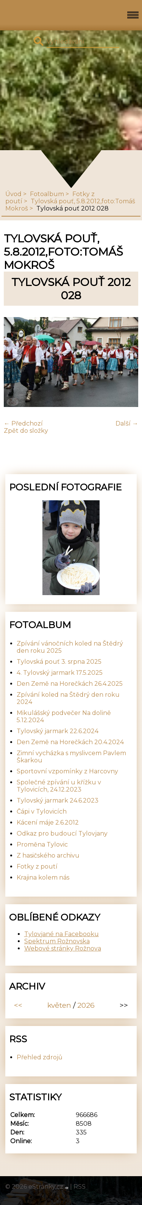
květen (59, 1005)
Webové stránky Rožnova (62, 948)
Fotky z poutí (37, 866)
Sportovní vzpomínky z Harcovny (67, 771)
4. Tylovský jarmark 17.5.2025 (60, 672)
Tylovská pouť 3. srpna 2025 (59, 661)
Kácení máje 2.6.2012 (48, 822)
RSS (79, 1186)
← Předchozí (23, 423)
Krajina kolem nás (43, 877)
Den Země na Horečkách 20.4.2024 (70, 742)
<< (18, 1005)
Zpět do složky (26, 430)
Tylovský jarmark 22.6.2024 (57, 731)
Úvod (13, 194)
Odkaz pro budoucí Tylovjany (62, 833)
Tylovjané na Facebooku (61, 934)
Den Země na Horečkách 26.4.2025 (70, 683)
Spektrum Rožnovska (57, 941)
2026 (86, 1005)
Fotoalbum (47, 194)
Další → (126, 423)
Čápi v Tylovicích (42, 811)
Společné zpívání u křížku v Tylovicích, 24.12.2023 (59, 786)
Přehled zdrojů (39, 1057)
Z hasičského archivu (48, 855)
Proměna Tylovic (42, 844)
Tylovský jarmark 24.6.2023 (57, 800)
